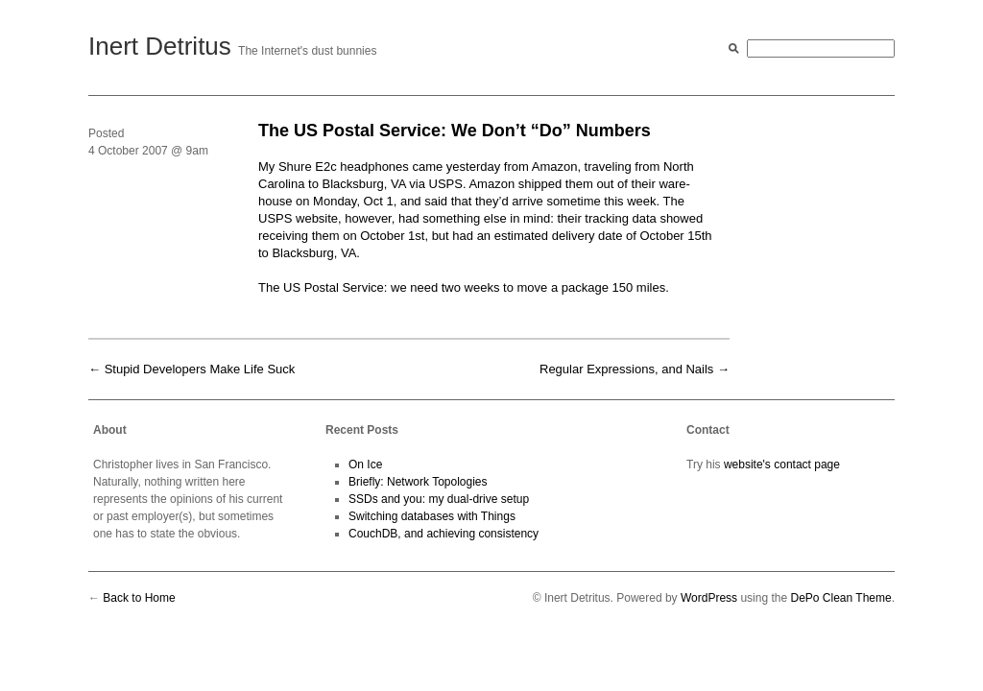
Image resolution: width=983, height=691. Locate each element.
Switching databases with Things (431, 516)
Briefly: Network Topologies (418, 481)
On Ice (365, 464)
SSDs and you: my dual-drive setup (438, 499)
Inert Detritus (159, 46)
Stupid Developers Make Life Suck (200, 369)
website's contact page (782, 464)
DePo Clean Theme (840, 598)
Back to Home (139, 598)
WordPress (709, 598)
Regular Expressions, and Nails (626, 369)
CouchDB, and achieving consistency (443, 533)
